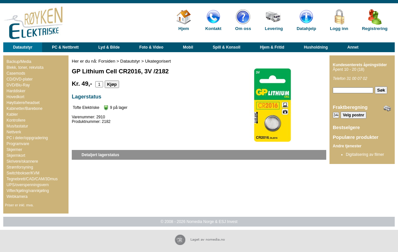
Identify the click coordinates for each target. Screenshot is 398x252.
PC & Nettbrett (65, 47)
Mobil (188, 47)
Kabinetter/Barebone (24, 108)
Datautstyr (22, 47)
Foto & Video (151, 47)
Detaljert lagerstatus (100, 155)
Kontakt (213, 28)
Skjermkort (16, 155)
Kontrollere (16, 120)
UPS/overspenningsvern (28, 185)
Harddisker (16, 91)
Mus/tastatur (17, 126)
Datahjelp (306, 28)
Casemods (16, 73)
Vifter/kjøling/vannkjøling (28, 190)
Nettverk (14, 132)
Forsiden (107, 61)
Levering (274, 28)
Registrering (375, 28)
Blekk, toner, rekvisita (25, 67)
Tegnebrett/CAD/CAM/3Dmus (32, 179)
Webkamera (17, 196)
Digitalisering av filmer (365, 154)
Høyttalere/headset (23, 102)
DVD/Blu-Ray (18, 85)
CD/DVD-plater (20, 79)
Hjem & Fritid (272, 47)
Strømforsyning (20, 167)
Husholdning (316, 47)
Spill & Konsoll (226, 47)
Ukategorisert (158, 61)
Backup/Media (19, 61)
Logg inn (339, 28)
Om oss (243, 28)
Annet (353, 47)
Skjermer (14, 149)
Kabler (12, 114)
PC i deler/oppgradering (27, 138)
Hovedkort (15, 97)
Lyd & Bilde (109, 47)
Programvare (18, 143)
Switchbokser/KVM (23, 173)
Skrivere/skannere (22, 161)
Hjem (183, 28)
